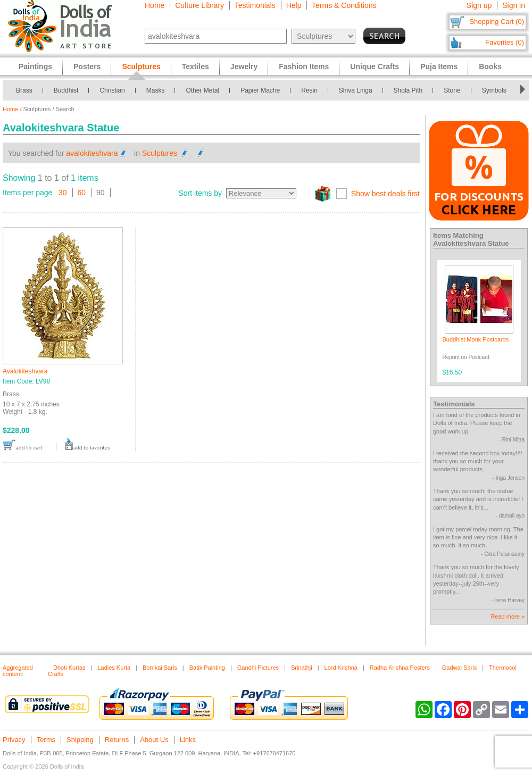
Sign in (513, 5)
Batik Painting (207, 667)
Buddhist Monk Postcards (476, 339)
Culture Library (199, 5)
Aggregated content (18, 670)
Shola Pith (408, 90)
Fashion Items (304, 66)
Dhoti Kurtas (69, 667)
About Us (154, 740)
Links (188, 740)
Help (294, 5)
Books (490, 66)
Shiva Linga (355, 90)
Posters (87, 66)
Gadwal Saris (459, 667)
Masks (155, 90)
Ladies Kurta (113, 667)
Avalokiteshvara (25, 371)
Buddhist (66, 90)
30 (63, 192)
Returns (117, 740)
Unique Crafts (374, 66)
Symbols (494, 90)
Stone (452, 90)
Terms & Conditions (344, 5)
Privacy (14, 740)
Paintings (35, 66)
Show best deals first (385, 193)
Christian (111, 90)
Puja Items (439, 66)
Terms (46, 740)
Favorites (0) (504, 42)
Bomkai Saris (160, 667)
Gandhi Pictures (258, 667)
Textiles (195, 66)
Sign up (479, 5)
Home (154, 5)
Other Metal (202, 90)
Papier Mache (260, 90)
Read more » (508, 616)
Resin (309, 90)
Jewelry (243, 66)
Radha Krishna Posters (400, 667)
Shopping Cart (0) (496, 22)
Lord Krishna (341, 667)
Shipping (80, 740)
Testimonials (255, 5)
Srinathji (301, 667)
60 (82, 192)
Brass (24, 90)
